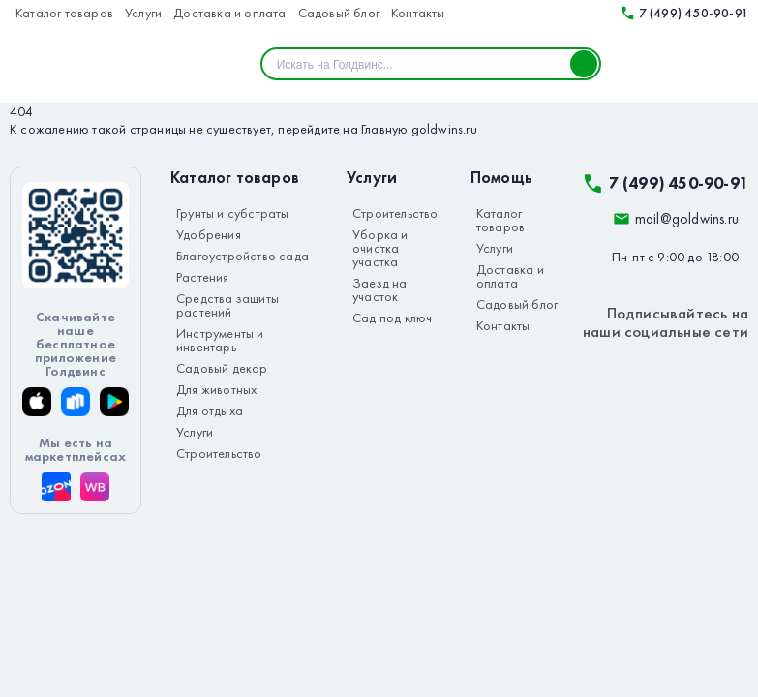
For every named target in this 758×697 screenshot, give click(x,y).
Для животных (216, 389)
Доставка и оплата (229, 12)
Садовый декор (222, 368)
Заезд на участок (380, 289)
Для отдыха (209, 410)
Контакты (418, 12)
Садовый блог (338, 12)
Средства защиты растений (227, 304)
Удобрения (208, 234)
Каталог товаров (64, 12)
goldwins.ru (444, 128)
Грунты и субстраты (232, 213)
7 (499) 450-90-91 (682, 12)
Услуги (143, 12)
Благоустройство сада (242, 255)
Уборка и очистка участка (380, 248)
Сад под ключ (392, 317)
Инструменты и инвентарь (220, 339)
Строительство (219, 453)
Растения (202, 277)
